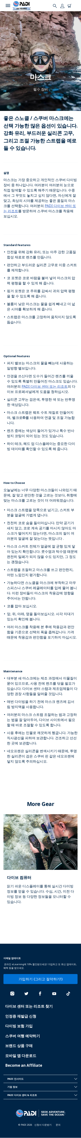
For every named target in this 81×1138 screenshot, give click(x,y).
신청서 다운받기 (43, 1124)
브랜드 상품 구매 (19, 1045)
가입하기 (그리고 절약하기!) (40, 979)
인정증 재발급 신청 (20, 1016)
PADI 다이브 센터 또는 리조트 (45, 386)
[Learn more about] (40, 863)
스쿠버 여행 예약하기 (22, 1035)
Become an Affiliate (23, 1065)
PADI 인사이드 (42, 1079)
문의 (58, 1124)
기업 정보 (42, 1087)
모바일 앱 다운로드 (20, 1055)
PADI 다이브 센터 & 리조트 (42, 1095)
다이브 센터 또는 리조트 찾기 (29, 1006)
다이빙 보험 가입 (19, 1025)
